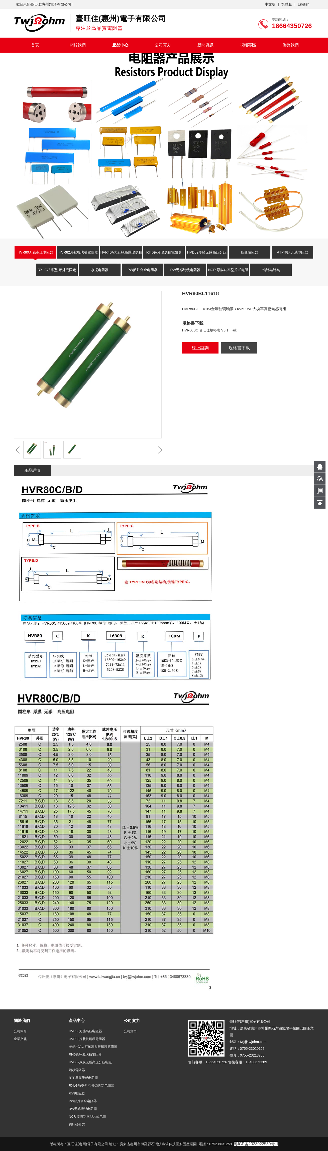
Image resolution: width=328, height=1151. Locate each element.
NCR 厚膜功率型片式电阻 (228, 270)
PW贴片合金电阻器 (143, 270)
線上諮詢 (200, 348)
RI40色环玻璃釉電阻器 (164, 252)
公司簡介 (20, 1031)
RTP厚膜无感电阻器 (292, 252)
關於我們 (78, 45)
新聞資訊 (205, 45)
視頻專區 (248, 45)
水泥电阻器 (99, 270)
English (303, 4)
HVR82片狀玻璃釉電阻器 (78, 252)
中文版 (270, 4)
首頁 (35, 45)
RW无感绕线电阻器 (185, 270)
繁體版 (286, 4)
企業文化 (20, 1039)
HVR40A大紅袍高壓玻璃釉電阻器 (121, 255)
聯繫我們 (291, 45)
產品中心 (120, 45)
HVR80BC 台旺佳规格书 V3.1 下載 (209, 330)
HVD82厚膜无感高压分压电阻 (207, 255)
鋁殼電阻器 (249, 252)
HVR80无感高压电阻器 (35, 252)
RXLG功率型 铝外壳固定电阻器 (57, 273)
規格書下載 (239, 348)
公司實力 (163, 45)
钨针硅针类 (271, 270)
